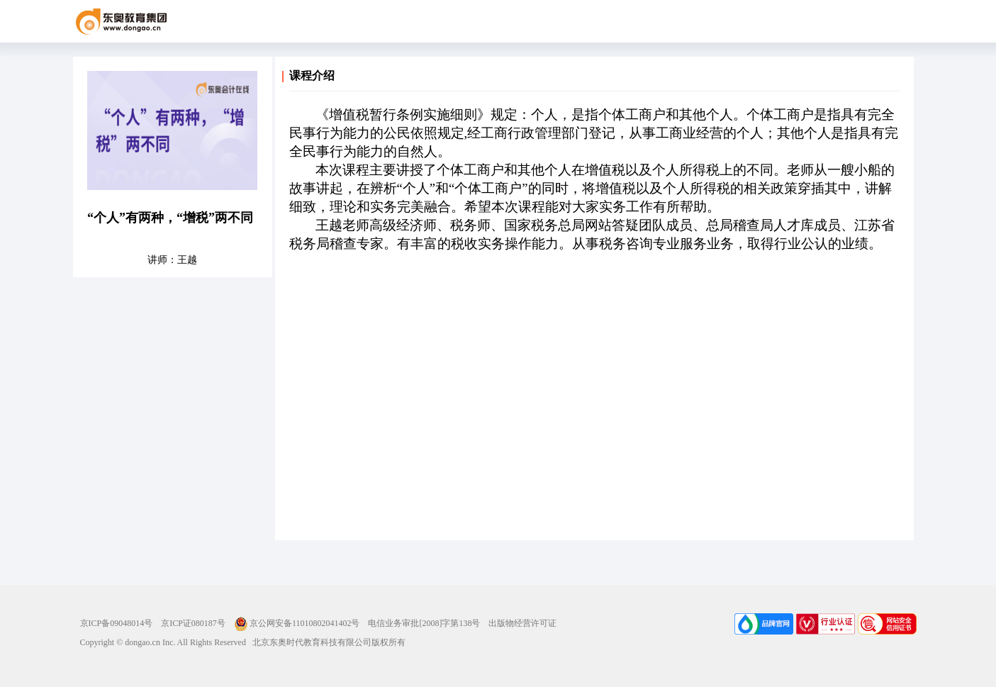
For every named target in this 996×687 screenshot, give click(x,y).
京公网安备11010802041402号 (297, 623)
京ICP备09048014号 (116, 623)
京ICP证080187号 (193, 623)
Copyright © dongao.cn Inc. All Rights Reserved (163, 642)
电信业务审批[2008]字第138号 (424, 623)
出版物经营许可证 (522, 623)
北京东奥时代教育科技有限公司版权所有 (325, 642)
